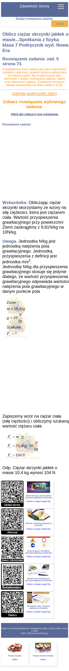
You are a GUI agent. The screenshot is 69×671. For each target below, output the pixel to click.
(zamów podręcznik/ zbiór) (34, 93)
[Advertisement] (33, 162)
